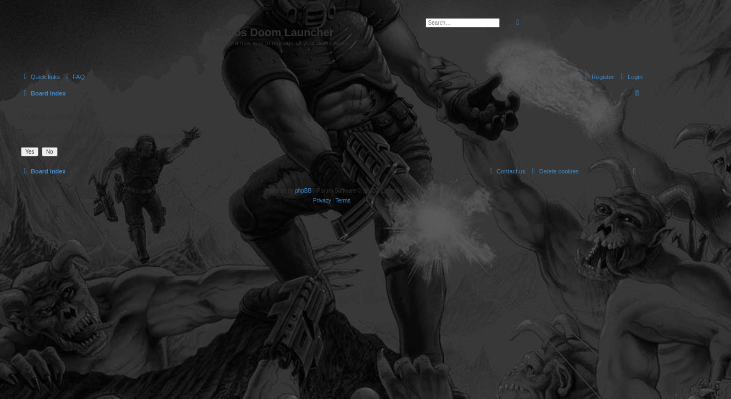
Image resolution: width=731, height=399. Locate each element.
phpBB (303, 191)
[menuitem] (74, 76)
